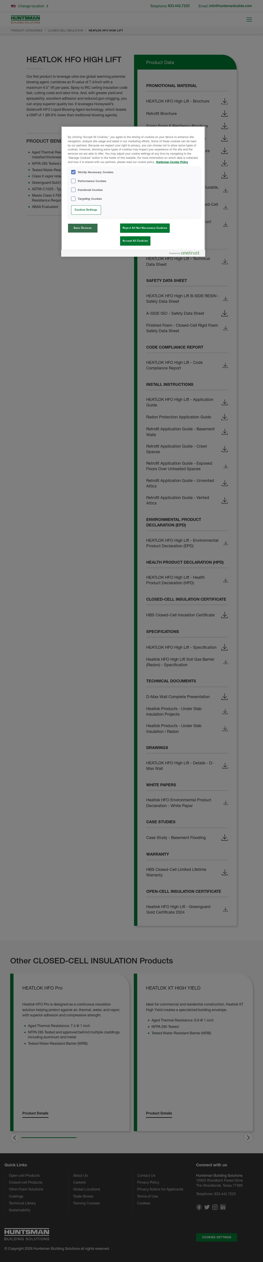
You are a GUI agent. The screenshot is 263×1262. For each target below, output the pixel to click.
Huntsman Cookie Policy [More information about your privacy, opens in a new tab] (172, 162)
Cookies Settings (86, 209)
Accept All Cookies (135, 240)
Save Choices (83, 227)
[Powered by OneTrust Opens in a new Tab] (186, 254)
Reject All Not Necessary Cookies (145, 227)
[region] (133, 191)
